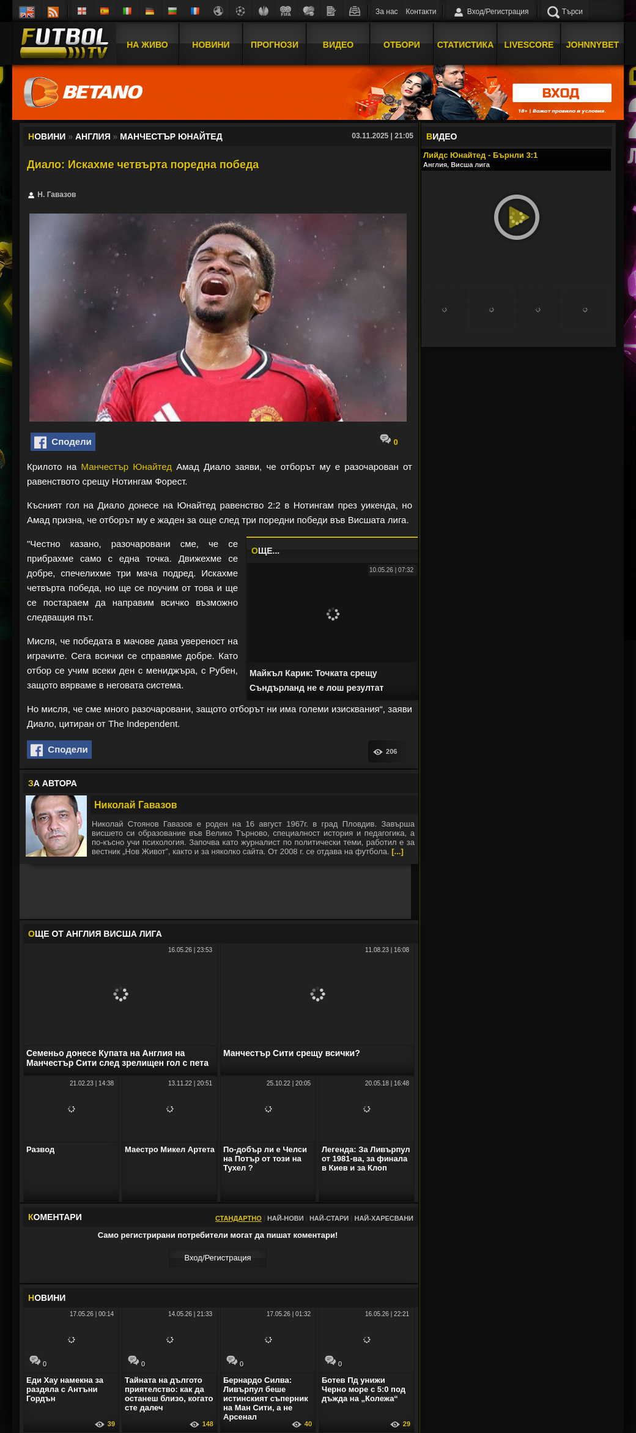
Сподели (63, 442)
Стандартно (238, 1218)
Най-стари (329, 1218)
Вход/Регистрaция (217, 1257)
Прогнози (274, 45)
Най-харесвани (383, 1218)
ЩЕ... (265, 551)
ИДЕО (441, 136)
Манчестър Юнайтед (126, 466)
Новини (210, 45)
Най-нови (285, 1218)
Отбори (401, 45)
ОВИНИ (46, 1298)
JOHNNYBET (592, 45)
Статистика (465, 45)
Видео (338, 45)
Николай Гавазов (135, 805)
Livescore (529, 45)
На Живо (147, 45)
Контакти (421, 11)
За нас (386, 11)
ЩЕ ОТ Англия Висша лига (95, 934)
